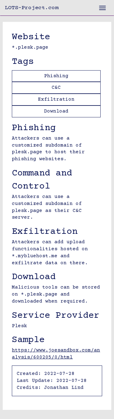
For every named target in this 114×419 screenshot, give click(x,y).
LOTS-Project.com (31, 8)
